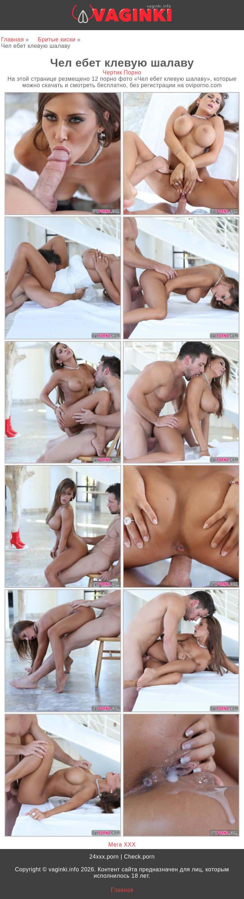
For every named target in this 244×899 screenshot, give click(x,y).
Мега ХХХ (122, 845)
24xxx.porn (104, 857)
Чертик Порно (122, 72)
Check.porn (139, 857)
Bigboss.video (168, 36)
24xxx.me (204, 36)
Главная (13, 39)
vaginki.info (64, 869)
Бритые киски (57, 39)
